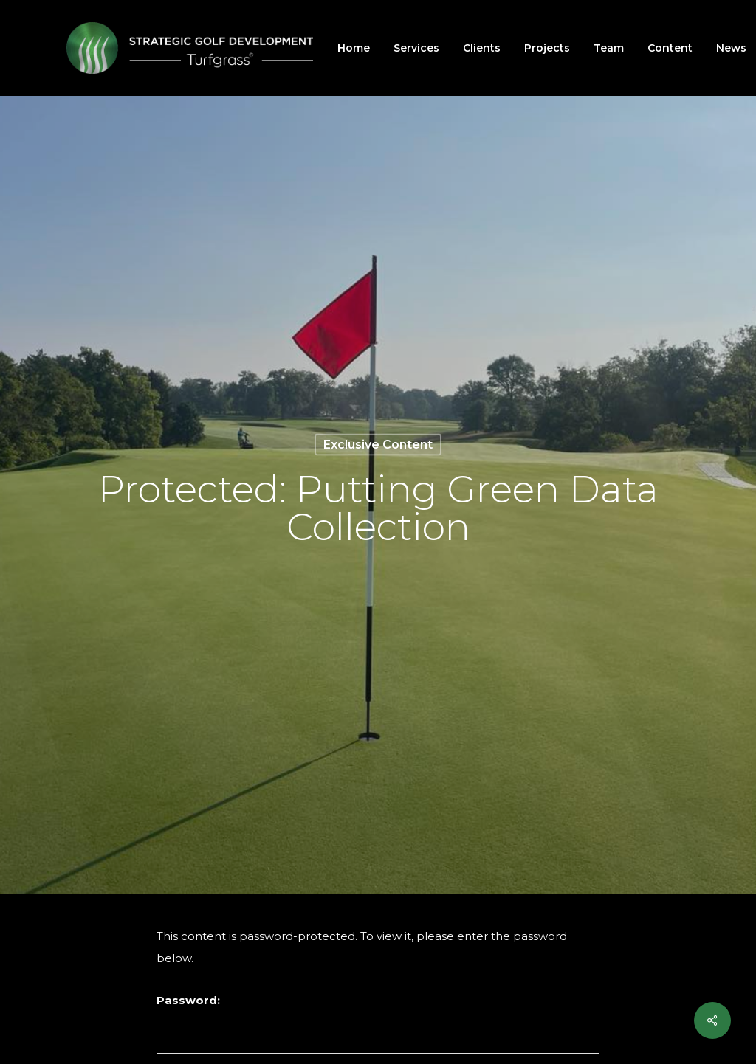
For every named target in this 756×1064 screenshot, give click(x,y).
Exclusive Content (378, 444)
